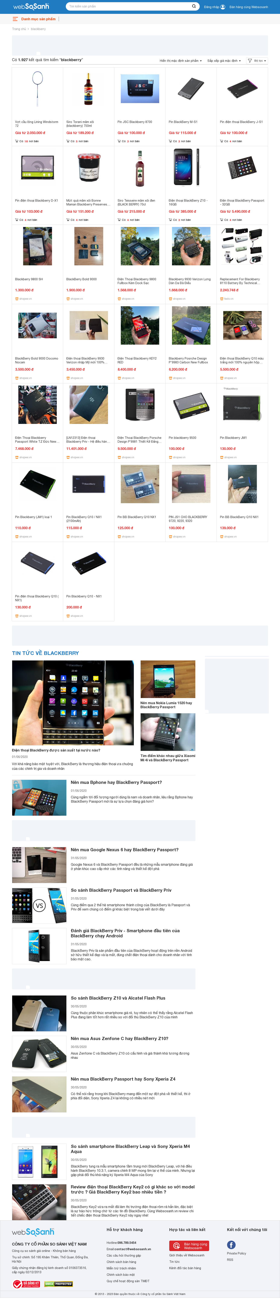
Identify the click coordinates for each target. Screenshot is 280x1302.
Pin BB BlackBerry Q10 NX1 (137, 517)
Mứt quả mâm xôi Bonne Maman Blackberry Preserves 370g (86, 204)
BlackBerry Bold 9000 (81, 279)
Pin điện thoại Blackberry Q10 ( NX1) (36, 598)
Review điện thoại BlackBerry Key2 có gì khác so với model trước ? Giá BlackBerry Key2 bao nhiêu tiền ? (133, 1189)
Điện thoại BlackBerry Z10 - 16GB (188, 202)
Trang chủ (19, 29)
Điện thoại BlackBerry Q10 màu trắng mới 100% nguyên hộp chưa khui (242, 362)
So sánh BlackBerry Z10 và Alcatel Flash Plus (118, 997)
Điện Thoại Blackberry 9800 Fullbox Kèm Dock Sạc (137, 281)
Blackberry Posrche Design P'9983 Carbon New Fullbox (188, 360)
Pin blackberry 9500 (182, 437)
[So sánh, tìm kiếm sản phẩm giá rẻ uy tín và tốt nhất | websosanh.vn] (31, 7)
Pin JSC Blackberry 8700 (135, 122)
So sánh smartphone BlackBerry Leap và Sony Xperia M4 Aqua (130, 1149)
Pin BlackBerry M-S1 (183, 122)
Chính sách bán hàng (121, 1262)
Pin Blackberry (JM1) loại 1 (33, 517)
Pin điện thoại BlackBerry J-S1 (241, 122)
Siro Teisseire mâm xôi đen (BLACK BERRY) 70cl (136, 202)
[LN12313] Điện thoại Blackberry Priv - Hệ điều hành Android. (87, 441)
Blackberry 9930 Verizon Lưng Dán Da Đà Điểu (190, 281)
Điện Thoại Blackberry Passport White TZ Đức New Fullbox (35, 441)
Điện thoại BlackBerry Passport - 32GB (242, 202)
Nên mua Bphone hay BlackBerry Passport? (116, 782)
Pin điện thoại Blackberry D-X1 (36, 200)
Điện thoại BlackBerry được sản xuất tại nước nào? (56, 750)
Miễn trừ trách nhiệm (121, 1268)
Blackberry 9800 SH (29, 279)
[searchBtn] (194, 6)
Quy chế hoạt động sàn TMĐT (128, 1281)
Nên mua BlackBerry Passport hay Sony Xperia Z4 (123, 1078)
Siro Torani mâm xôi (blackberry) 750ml (80, 123)
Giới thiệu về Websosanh (186, 1255)
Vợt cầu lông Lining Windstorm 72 (36, 123)
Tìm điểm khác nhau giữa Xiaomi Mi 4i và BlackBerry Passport (167, 758)
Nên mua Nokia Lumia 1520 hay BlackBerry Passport (166, 705)
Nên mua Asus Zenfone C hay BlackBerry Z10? (119, 1038)
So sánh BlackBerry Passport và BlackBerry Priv (121, 890)
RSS (230, 1260)
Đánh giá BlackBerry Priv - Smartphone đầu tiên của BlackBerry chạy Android (125, 933)
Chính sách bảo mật (121, 1274)
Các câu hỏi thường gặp (124, 1255)
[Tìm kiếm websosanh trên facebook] (231, 1245)
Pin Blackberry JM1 (233, 437)
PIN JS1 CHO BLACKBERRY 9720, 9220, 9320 (188, 519)
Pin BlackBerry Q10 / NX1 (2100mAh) (84, 519)
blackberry (38, 29)
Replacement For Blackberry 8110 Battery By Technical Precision (240, 283)
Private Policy (236, 1253)
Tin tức (174, 1261)
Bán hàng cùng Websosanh (249, 7)
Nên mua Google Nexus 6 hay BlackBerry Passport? (124, 849)
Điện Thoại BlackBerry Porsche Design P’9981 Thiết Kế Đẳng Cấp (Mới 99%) (139, 441)
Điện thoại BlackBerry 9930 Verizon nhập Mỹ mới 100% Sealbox (85, 362)
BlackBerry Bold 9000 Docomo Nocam (36, 360)
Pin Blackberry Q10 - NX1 (84, 596)
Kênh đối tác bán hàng (185, 1268)
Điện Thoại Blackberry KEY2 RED (137, 360)
